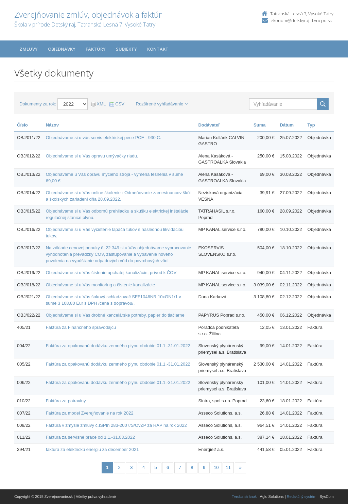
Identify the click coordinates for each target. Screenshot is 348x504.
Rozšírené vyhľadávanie (162, 103)
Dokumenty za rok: (37, 103)
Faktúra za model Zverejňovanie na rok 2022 (90, 413)
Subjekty (126, 49)
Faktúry (96, 49)
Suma (259, 125)
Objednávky (61, 49)
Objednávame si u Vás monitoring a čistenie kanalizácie (100, 284)
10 (216, 467)
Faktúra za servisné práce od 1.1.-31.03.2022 (90, 437)
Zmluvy (28, 49)
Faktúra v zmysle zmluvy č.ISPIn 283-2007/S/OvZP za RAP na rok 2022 (116, 425)
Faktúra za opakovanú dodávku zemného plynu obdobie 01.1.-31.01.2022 (118, 345)
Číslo (22, 125)
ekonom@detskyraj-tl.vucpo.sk (301, 20)
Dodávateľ (209, 125)
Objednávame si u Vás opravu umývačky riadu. (92, 155)
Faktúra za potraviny (66, 400)
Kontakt (158, 49)
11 (228, 467)
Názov (52, 125)
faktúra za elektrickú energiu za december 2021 (92, 449)
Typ (311, 125)
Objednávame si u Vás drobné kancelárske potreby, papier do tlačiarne (115, 315)
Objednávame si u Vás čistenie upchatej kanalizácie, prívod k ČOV (111, 272)
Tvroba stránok (244, 496)
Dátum (287, 125)
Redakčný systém (301, 496)
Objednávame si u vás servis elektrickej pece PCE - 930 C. (103, 137)
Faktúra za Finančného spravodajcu (81, 327)
